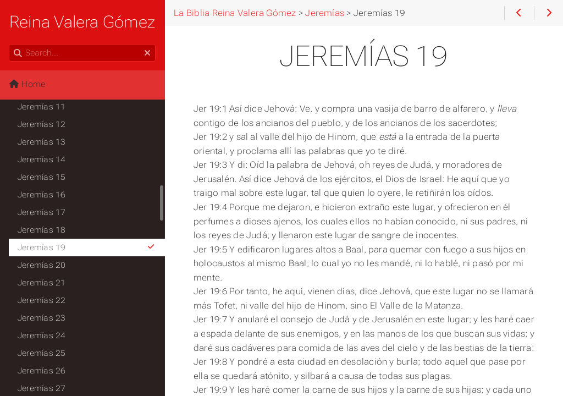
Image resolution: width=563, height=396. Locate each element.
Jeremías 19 (87, 247)
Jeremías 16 (42, 195)
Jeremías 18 (42, 230)
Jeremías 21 (42, 283)
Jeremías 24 (42, 335)
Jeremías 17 (42, 212)
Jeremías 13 (42, 142)
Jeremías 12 (42, 124)
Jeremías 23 (42, 318)
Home (27, 84)
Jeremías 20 (42, 265)
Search (9, 44)
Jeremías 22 (42, 300)
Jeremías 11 (42, 107)
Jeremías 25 (42, 353)
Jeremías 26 (42, 371)
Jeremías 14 (42, 159)
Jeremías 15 (42, 177)
